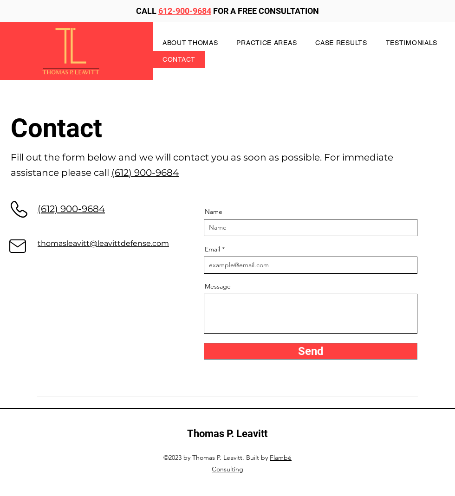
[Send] (310, 351)
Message (218, 286)
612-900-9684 (184, 11)
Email (212, 249)
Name (213, 211)
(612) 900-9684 (145, 172)
